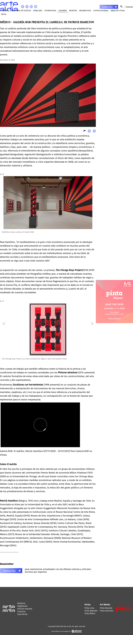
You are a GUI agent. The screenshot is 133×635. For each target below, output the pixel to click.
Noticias (5, 10)
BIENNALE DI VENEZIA (21, 10)
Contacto (21, 611)
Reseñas (73, 10)
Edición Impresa (24, 609)
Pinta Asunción (106, 611)
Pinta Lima (89, 608)
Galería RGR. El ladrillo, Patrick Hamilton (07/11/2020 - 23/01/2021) (35, 451)
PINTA (3, 14)
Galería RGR (82, 451)
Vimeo (3, 454)
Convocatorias (100, 10)
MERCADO (37, 10)
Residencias (85, 10)
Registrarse (22, 606)
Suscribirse (22, 614)
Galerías (63, 10)
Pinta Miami (90, 613)
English (129, 7)
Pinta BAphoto (91, 611)
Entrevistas (50, 10)
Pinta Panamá (106, 608)
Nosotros (21, 603)
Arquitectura (118, 10)
